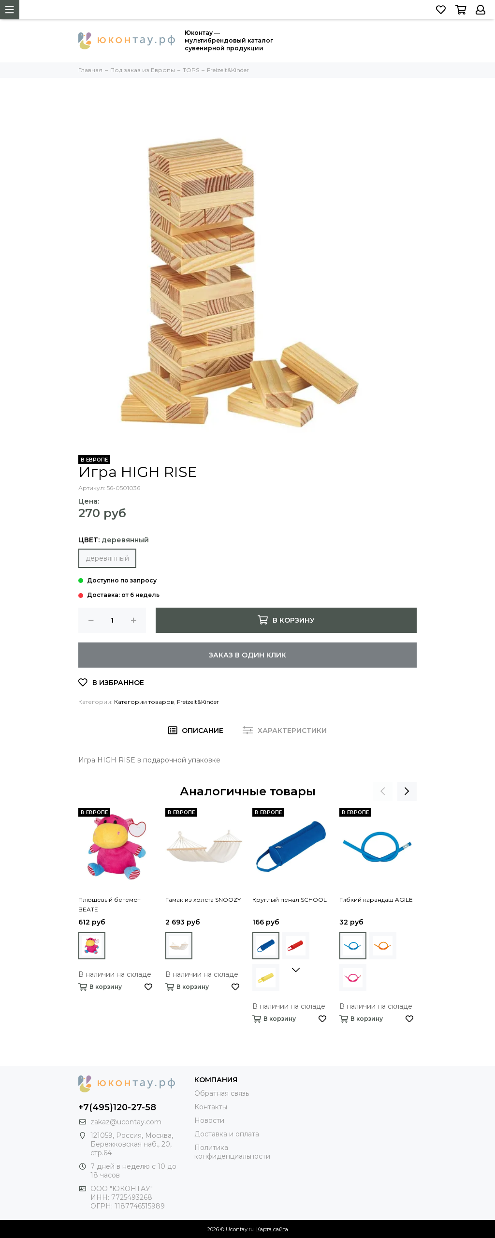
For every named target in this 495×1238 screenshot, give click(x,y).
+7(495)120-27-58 (117, 1107)
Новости (209, 1120)
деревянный (107, 558)
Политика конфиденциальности (232, 1152)
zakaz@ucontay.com (125, 1122)
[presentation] (383, 791)
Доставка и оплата (226, 1134)
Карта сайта (272, 1229)
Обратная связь (221, 1093)
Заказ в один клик (247, 655)
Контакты (210, 1107)
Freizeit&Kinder (198, 701)
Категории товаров (144, 701)
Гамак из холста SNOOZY (203, 899)
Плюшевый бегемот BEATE (109, 904)
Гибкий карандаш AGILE (376, 899)
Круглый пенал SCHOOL (289, 899)
